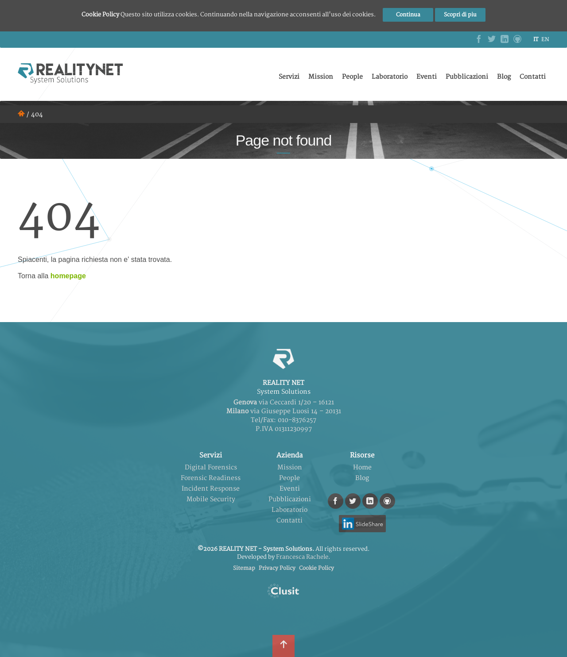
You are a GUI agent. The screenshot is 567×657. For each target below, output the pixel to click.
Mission (320, 77)
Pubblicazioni (467, 77)
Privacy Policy (277, 568)
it (535, 39)
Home (362, 467)
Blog (504, 77)
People (352, 77)
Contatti (533, 77)
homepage (68, 276)
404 (37, 114)
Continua (408, 15)
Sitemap (244, 568)
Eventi (426, 77)
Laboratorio (390, 77)
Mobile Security (210, 499)
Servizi (289, 77)
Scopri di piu (460, 15)
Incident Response (211, 488)
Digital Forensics (211, 467)
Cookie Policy (316, 568)
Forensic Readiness (211, 478)
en (545, 39)
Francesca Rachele (302, 557)
